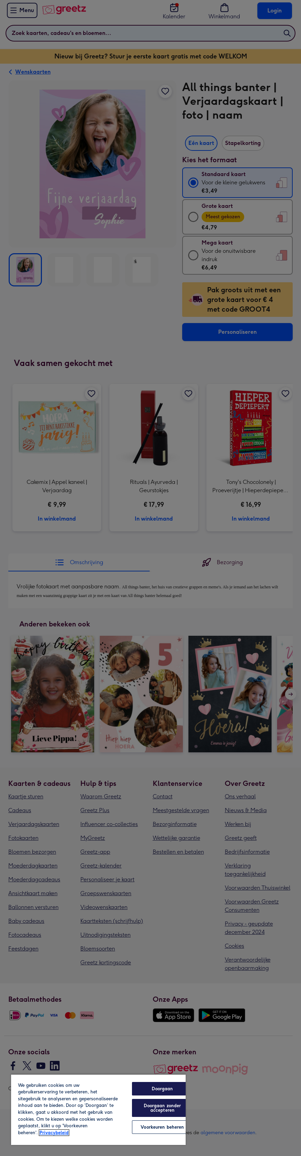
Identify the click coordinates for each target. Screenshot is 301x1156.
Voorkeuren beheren (162, 1127)
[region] (98, 1109)
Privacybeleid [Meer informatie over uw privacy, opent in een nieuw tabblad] (54, 1132)
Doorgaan (162, 1088)
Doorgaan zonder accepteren (162, 1108)
